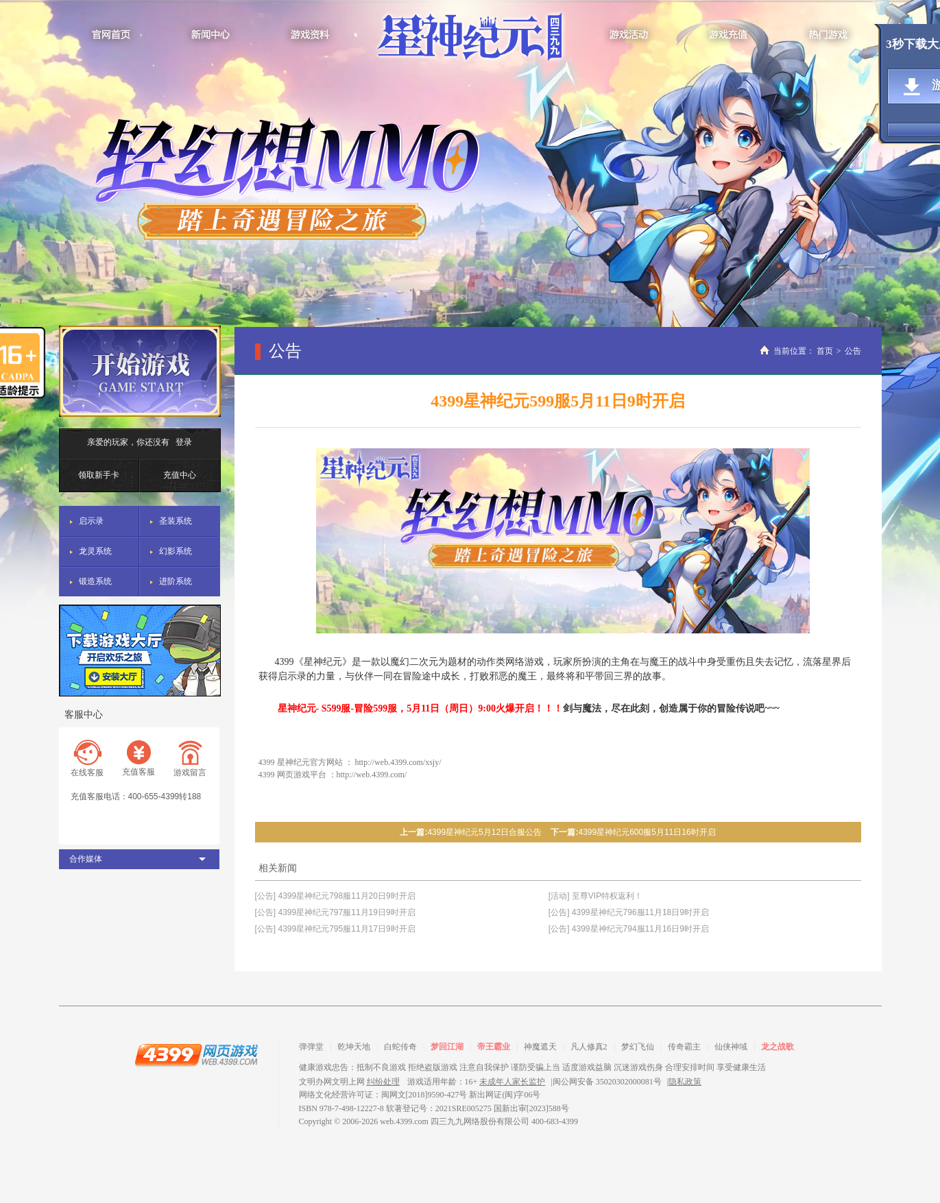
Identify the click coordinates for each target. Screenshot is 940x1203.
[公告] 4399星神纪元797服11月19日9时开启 (335, 912)
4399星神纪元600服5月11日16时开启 (646, 832)
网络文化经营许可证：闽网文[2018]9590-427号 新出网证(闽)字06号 (420, 1094)
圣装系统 (175, 521)
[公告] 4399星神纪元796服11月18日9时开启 (629, 912)
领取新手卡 (98, 475)
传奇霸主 (684, 1047)
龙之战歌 (777, 1047)
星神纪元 (470, 39)
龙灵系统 (95, 551)
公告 (853, 351)
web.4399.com (404, 1121)
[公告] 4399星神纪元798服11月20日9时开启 (335, 896)
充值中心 (179, 475)
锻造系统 (95, 581)
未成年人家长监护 (512, 1081)
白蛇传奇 (400, 1047)
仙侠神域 (730, 1047)
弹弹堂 (311, 1047)
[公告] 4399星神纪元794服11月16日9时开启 (629, 929)
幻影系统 (175, 551)
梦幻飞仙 (637, 1047)
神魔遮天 (540, 1047)
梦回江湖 (447, 1047)
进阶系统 (175, 581)
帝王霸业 (493, 1047)
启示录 (91, 521)
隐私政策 (684, 1081)
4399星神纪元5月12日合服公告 (484, 832)
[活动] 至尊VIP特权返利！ (595, 896)
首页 (825, 351)
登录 (184, 442)
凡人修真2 (588, 1047)
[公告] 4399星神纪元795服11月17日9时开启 (335, 929)
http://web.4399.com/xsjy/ (398, 762)
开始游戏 (140, 371)
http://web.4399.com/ (372, 774)
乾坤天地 (353, 1047)
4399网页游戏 (196, 1054)
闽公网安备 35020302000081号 (607, 1081)
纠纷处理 (383, 1081)
